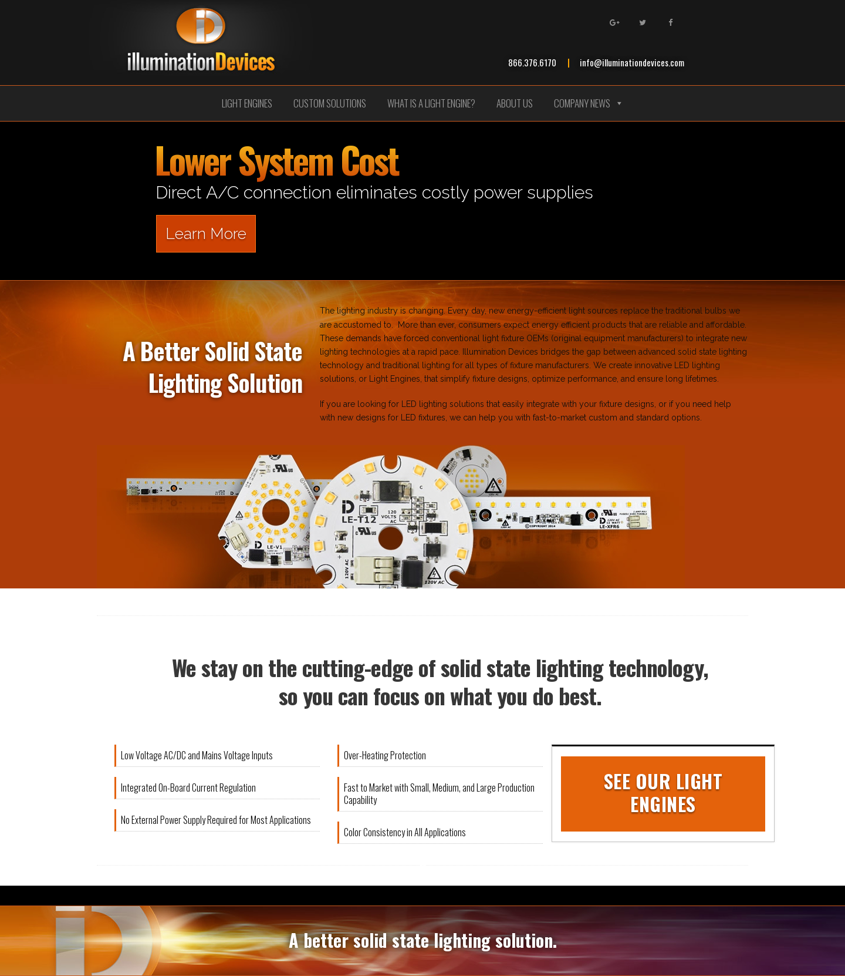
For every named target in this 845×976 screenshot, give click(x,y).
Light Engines (247, 103)
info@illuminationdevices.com (632, 62)
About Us (514, 103)
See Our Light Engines (663, 792)
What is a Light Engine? (431, 103)
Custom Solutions (329, 103)
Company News (589, 103)
